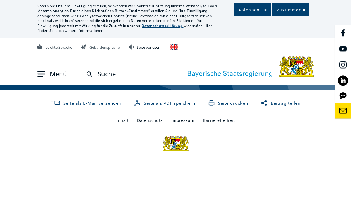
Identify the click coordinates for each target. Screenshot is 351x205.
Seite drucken (228, 103)
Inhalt (122, 120)
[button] (52, 74)
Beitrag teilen (281, 103)
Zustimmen (289, 10)
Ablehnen (249, 10)
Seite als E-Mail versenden (85, 103)
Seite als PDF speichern (165, 103)
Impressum (183, 120)
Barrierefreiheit (219, 120)
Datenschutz (150, 120)
